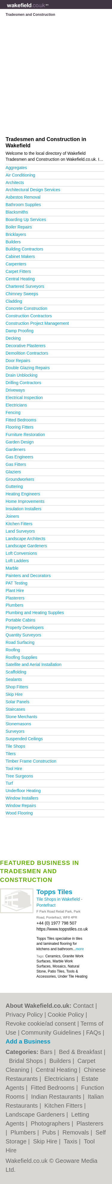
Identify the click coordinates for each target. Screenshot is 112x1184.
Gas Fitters (16, 464)
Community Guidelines (51, 1032)
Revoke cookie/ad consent (41, 1023)
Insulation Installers (24, 508)
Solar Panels (17, 701)
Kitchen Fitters (19, 523)
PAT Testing (16, 583)
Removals (76, 1132)
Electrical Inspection (24, 397)
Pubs (49, 1132)
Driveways (15, 390)
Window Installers (22, 798)
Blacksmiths (17, 212)
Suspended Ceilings (24, 738)
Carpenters (16, 264)
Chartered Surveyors (25, 286)
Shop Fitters (17, 686)
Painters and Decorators (28, 575)
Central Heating (20, 278)
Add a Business (28, 1041)
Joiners (12, 516)
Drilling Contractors (23, 382)
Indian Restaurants (57, 1096)
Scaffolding (16, 672)
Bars (47, 1052)
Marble (12, 568)
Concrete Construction (26, 308)
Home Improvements (25, 501)
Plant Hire (15, 590)
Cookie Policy (66, 1014)
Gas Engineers (19, 457)
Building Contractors (24, 249)
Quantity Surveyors (23, 635)
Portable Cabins (21, 620)
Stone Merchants (21, 716)
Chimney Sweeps (22, 293)
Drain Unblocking (22, 375)
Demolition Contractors (27, 353)
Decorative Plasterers (26, 345)
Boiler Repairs (19, 227)
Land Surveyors (20, 531)
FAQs (93, 1032)
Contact (83, 1005)
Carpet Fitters (18, 271)
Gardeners (15, 449)
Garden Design (20, 442)
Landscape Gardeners (26, 545)
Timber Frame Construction (31, 761)
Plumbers (14, 605)
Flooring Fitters (19, 427)
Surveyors (15, 731)
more (80, 949)
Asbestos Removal (23, 197)
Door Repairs (18, 360)
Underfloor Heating (23, 790)
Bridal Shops (27, 1061)
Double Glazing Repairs (28, 367)
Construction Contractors (29, 315)
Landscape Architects (25, 538)
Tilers (11, 753)
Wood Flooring (19, 813)
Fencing (13, 412)
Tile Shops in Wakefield (58, 899)
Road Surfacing (20, 642)
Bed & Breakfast (81, 1052)
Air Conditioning (20, 175)
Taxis (71, 1141)
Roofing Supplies (21, 657)
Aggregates (16, 167)
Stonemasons (18, 723)
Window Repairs (21, 805)
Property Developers (25, 627)
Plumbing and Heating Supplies (35, 612)
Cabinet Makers (20, 256)
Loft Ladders (17, 560)
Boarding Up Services (26, 219)
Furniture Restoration (25, 434)
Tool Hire (14, 768)
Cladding (14, 301)
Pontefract (46, 905)
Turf (9, 783)
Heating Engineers (23, 493)
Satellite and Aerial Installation (34, 664)
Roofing (13, 649)
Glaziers (13, 471)
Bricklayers (16, 234)
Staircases (15, 709)
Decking (13, 338)
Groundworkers (20, 479)
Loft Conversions (21, 553)
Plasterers (15, 598)
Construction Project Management (37, 323)
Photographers (51, 1123)
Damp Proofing (19, 330)
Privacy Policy (24, 1014)
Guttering (14, 486)
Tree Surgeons (19, 776)
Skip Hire (14, 694)
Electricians (16, 405)
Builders (13, 241)
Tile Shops (15, 746)
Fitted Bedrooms (21, 420)
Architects (15, 182)
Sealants (14, 679)
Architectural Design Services (33, 189)
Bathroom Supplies (23, 204)
